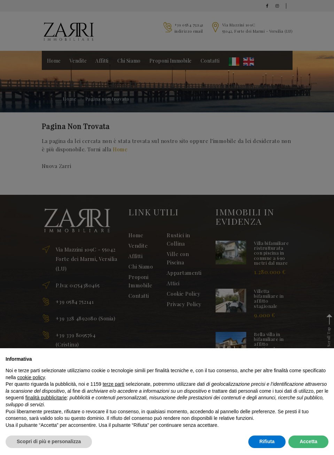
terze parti (113, 384)
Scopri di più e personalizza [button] (49, 441)
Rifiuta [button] (267, 441)
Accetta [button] (308, 441)
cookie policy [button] (31, 377)
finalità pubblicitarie (46, 397)
